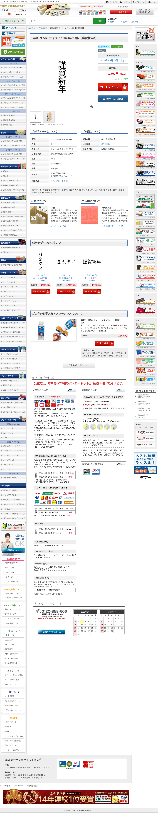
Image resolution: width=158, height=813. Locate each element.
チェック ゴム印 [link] (9, 277)
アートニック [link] (8, 428)
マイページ (126, 2)
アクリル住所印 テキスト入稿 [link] (14, 146)
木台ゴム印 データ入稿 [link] (11, 72)
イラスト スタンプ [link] (10, 287)
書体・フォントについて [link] (13, 609)
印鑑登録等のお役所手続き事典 (144, 403)
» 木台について (57, 226)
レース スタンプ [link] (9, 282)
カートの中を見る (120, 12)
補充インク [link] (7, 252)
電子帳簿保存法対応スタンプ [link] (14, 518)
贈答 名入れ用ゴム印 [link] (11, 185)
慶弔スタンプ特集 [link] (9, 490)
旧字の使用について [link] (11, 623)
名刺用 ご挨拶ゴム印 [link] (11, 235)
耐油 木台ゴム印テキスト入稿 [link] (14, 323)
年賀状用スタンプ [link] (9, 305)
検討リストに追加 (113, 99)
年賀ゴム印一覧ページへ (79, 365)
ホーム (152, 2)
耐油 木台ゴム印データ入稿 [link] (13, 327)
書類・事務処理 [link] (9, 207)
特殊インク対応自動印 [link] (11, 332)
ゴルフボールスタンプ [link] (11, 310)
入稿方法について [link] (11, 563)
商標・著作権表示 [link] (11, 654)
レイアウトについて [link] (11, 619)
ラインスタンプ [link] (9, 291)
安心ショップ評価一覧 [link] (12, 741)
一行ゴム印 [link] (7, 509)
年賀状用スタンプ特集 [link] (11, 500)
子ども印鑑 (134, 22)
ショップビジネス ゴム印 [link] (12, 230)
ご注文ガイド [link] (9, 635)
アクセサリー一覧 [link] (9, 478)
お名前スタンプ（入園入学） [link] (14, 190)
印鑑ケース (112, 22)
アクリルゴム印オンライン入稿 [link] (13, 107)
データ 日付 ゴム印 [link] (10, 381)
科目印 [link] (5, 176)
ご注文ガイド (113, 2)
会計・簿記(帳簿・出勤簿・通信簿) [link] (14, 216)
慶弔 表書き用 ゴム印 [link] (11, 221)
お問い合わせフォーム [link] (12, 710)
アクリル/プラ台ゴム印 (13, 94)
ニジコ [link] (5, 437)
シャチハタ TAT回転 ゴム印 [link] (13, 337)
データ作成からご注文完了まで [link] (13, 597)
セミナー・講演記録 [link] (11, 750)
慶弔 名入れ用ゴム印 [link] (11, 181)
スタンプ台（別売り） (60, 181)
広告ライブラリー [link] (11, 745)
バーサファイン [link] (9, 460)
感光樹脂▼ (106, 144)
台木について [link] (9, 572)
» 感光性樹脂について (111, 226)
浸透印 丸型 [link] (7, 125)
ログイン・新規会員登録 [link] (13, 675)
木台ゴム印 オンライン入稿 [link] (13, 77)
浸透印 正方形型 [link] (9, 120)
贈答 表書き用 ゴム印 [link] (11, 226)
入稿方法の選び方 (13, 52)
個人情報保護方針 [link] (11, 663)
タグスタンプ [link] (8, 296)
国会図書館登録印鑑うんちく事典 (144, 396)
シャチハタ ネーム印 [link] (11, 354)
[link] (40, 273)
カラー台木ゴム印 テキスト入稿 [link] (14, 85)
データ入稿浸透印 (13, 111)
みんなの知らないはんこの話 (144, 416)
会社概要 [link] (7, 727)
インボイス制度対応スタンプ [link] (14, 514)
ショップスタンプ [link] (9, 301)
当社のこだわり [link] (10, 722)
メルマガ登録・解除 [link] (11, 680)
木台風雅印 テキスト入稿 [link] (12, 265)
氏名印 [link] (5, 171)
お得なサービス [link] (10, 684)
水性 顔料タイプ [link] (9, 407)
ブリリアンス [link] (8, 465)
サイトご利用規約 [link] (11, 659)
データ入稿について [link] (11, 593)
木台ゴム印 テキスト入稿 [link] (12, 67)
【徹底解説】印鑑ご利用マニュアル (144, 409)
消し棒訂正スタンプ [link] (10, 203)
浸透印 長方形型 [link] (9, 115)
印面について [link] (9, 567)
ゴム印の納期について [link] (12, 582)
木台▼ (53, 144)
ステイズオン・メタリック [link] (13, 451)
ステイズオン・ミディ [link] (11, 446)
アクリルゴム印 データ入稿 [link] (13, 103)
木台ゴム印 (13, 63)
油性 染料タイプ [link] (14, 412)
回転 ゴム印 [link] (7, 385)
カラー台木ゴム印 (13, 81)
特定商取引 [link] (8, 649)
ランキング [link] (8, 577)
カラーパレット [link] (9, 433)
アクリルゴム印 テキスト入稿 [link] (14, 98)
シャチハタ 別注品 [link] (10, 359)
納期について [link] (9, 644)
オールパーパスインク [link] (11, 455)
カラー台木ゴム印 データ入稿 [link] (14, 90)
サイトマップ (139, 2)
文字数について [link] (10, 614)
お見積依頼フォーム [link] (11, 705)
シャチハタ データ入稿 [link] (11, 363)
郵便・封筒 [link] (7, 212)
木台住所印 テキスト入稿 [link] (12, 141)
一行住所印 (123, 22)
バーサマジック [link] (9, 469)
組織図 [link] (6, 731)
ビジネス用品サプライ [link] (11, 368)
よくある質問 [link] (9, 696)
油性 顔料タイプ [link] (13, 403)
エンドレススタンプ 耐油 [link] (12, 341)
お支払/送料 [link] (8, 640)
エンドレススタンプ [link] (10, 390)
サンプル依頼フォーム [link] (12, 701)
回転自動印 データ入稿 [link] (11, 248)
